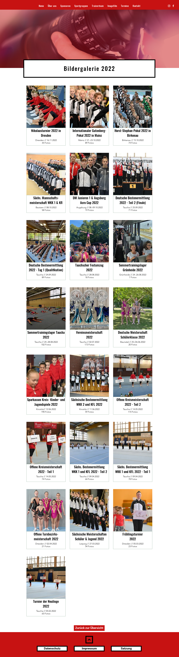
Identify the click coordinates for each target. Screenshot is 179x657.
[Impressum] (89, 648)
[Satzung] (126, 648)
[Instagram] (169, 5)
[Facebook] (173, 5)
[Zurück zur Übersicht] (89, 628)
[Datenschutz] (52, 648)
